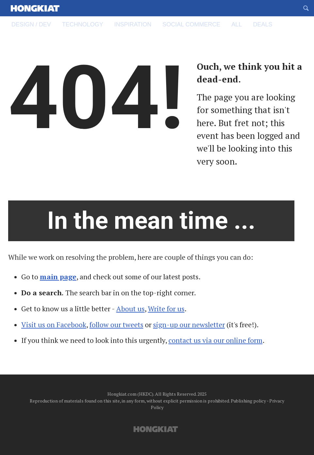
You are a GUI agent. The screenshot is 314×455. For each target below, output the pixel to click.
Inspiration (135, 24)
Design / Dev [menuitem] (34, 24)
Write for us (166, 308)
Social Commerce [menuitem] (194, 24)
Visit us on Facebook (53, 324)
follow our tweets (116, 324)
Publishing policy (248, 401)
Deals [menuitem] (262, 24)
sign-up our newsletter (189, 324)
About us (130, 308)
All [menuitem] (239, 24)
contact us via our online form (215, 340)
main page (58, 276)
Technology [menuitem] (85, 24)
